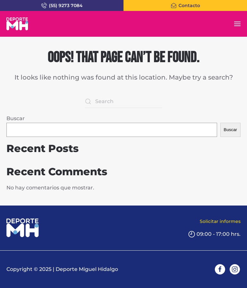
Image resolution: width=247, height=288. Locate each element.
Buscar (15, 118)
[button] (237, 24)
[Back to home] (17, 24)
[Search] (123, 101)
